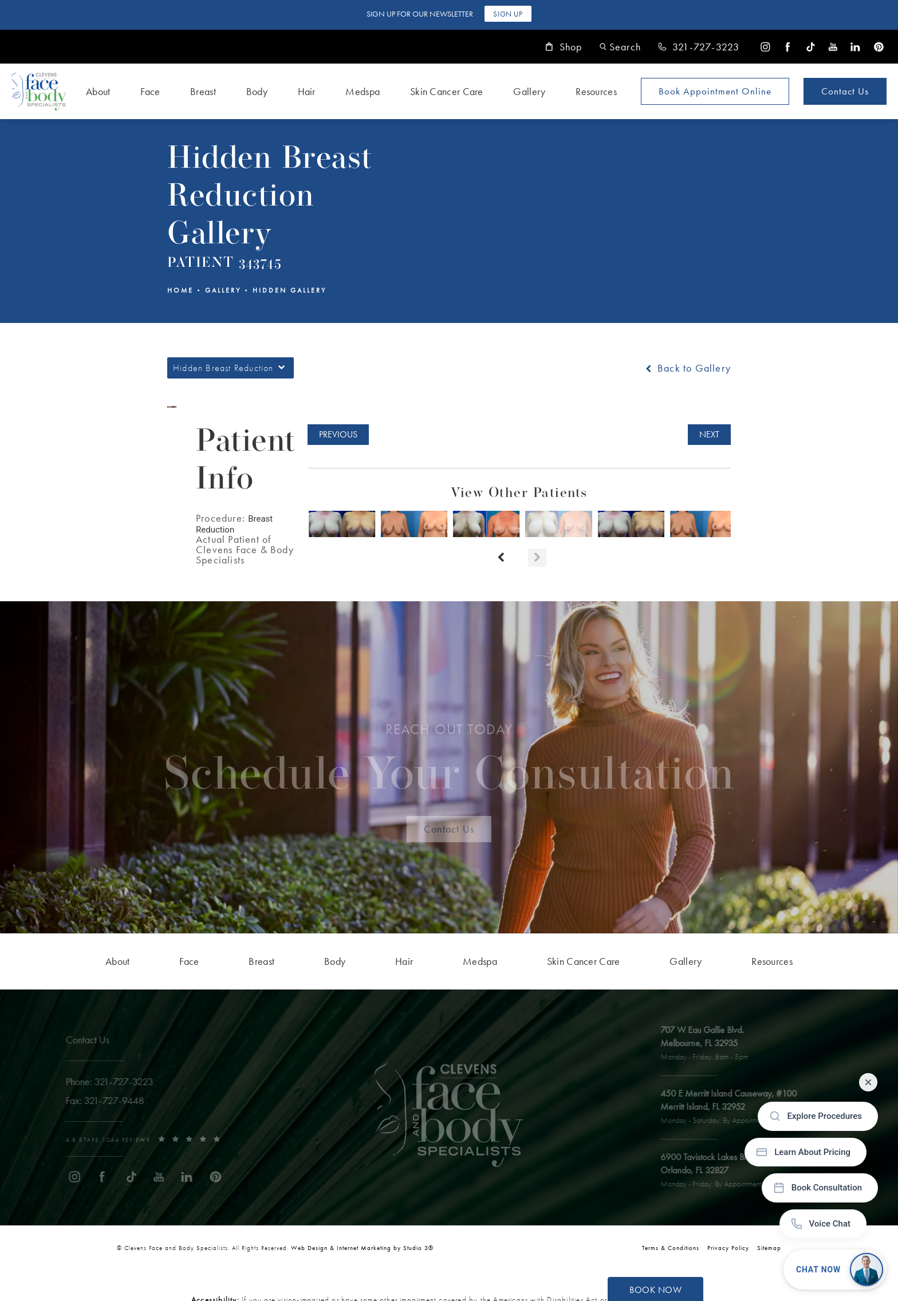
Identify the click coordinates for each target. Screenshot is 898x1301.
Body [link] (256, 91)
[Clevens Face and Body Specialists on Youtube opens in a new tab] (833, 47)
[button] (620, 46)
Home (180, 290)
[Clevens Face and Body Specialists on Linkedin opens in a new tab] (855, 47)
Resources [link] (596, 91)
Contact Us (845, 91)
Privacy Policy (728, 1248)
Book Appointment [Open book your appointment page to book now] (715, 91)
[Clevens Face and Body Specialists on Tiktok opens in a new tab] (811, 47)
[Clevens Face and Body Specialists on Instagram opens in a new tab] (765, 47)
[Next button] (537, 558)
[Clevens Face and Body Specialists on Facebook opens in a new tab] (788, 47)
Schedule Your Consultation (449, 765)
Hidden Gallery (289, 290)
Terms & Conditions (670, 1248)
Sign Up (507, 14)
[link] (698, 47)
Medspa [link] (362, 91)
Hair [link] (307, 91)
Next (709, 434)
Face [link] (150, 91)
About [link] (98, 91)
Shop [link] (563, 47)
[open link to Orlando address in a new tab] (732, 1171)
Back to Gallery (687, 368)
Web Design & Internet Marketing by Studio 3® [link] (362, 1248)
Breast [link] (203, 91)
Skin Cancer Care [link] (446, 91)
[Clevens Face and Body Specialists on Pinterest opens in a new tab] (878, 47)
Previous (338, 434)
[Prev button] (500, 558)
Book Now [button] (655, 1290)
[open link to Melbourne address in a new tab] (710, 1044)
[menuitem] (765, 47)
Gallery (223, 290)
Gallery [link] (529, 91)
